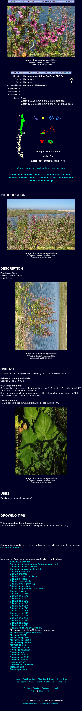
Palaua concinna (18, 662)
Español (36, 688)
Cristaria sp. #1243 (19, 603)
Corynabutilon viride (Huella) (24, 566)
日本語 (42, 691)
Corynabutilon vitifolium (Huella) (25, 569)
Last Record (61, 682)
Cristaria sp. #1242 (19, 601)
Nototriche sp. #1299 (20, 655)
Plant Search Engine (46, 679)
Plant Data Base (29, 679)
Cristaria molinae (18, 591)
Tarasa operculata (18, 669)
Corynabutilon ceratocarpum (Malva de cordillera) (34, 564)
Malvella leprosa (18, 645)
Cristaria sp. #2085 (19, 615)
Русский (55, 688)
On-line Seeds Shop (10, 547)
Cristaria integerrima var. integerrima (27, 588)
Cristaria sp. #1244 (19, 606)
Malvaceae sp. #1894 (20, 640)
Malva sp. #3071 (18, 635)
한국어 (33, 691)
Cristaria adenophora (20, 571)
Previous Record (35, 682)
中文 (49, 691)
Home (17, 679)
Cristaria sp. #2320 (19, 620)
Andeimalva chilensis (20, 562)
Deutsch (45, 688)
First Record (21, 682)
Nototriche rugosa (18, 652)
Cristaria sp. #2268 (19, 618)
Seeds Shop (62, 679)
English (27, 688)
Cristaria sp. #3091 (19, 625)
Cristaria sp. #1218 (19, 593)
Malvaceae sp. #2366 (20, 642)
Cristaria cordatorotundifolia (23, 576)
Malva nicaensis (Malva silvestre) (26, 633)
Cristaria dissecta (18, 579)
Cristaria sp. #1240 (19, 596)
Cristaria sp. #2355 (19, 623)
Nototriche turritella (19, 659)
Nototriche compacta (20, 647)
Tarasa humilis (17, 667)
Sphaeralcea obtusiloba (21, 664)
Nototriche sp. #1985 (20, 657)
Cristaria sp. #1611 (19, 613)
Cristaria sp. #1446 (19, 610)
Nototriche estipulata (20, 650)
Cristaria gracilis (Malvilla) (22, 584)
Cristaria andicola (18, 574)
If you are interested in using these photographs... (41, 703)
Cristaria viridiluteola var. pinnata (26, 628)
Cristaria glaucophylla (20, 581)
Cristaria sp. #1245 (19, 608)
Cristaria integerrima (20, 586)
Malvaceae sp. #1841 (20, 637)
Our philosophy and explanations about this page (41, 168)
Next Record (49, 682)
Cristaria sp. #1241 (19, 598)
